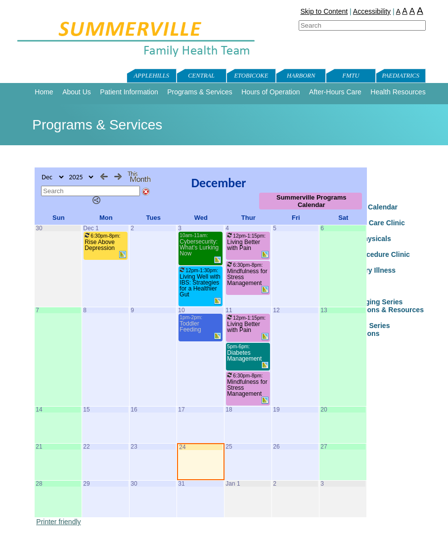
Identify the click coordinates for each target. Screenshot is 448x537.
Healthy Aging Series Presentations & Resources (379, 306)
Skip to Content (324, 11)
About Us (76, 92)
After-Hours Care (335, 92)
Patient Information (129, 92)
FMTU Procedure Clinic (372, 254)
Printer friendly (58, 522)
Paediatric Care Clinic (369, 223)
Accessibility (372, 11)
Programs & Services (199, 92)
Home (44, 92)
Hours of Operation (270, 92)
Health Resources (397, 92)
